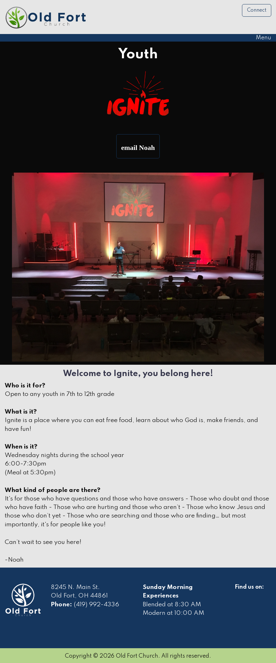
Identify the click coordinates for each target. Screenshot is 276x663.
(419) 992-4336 (96, 605)
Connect (257, 10)
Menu (260, 38)
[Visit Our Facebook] (240, 594)
